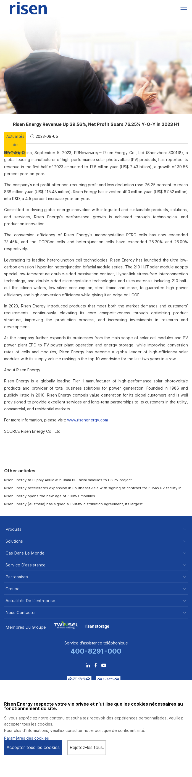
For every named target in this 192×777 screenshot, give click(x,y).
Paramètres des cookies (26, 738)
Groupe (13, 589)
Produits (14, 529)
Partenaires (17, 577)
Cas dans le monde (25, 553)
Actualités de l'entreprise (30, 601)
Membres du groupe (26, 627)
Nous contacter (21, 613)
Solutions (14, 541)
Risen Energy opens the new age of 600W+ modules (49, 496)
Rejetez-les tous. (87, 747)
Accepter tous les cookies (33, 747)
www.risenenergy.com (87, 420)
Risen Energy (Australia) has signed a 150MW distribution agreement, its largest (73, 504)
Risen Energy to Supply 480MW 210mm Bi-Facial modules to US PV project (68, 480)
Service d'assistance (26, 565)
